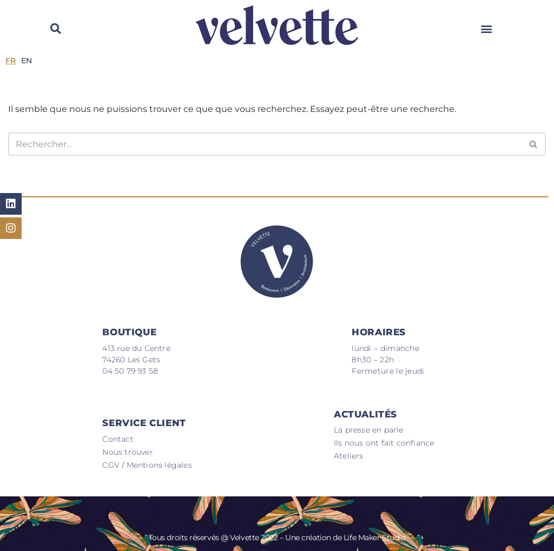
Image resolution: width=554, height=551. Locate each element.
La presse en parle (369, 430)
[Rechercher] (265, 144)
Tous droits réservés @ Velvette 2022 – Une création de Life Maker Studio (277, 537)
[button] (487, 28)
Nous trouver (127, 452)
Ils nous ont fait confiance (384, 443)
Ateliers (349, 456)
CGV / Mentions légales (147, 465)
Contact (117, 439)
